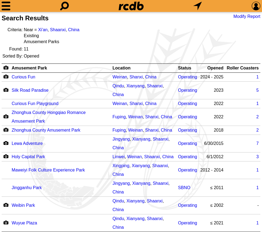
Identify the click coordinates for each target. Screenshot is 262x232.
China (73, 29)
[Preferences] (256, 6)
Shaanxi (58, 29)
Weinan (119, 77)
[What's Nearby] (197, 6)
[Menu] (6, 6)
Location (121, 68)
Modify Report (246, 16)
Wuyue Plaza (24, 223)
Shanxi (136, 77)
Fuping (119, 117)
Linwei (118, 156)
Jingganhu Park (27, 187)
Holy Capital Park (28, 156)
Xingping (120, 165)
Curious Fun (23, 77)
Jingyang (121, 139)
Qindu (118, 86)
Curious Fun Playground (35, 103)
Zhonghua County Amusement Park (46, 130)
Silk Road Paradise (30, 90)
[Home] (131, 6)
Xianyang (136, 86)
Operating (187, 77)
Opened (215, 68)
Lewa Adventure (27, 143)
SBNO (184, 187)
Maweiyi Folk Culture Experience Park (48, 170)
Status (184, 68)
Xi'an (43, 29)
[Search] (64, 6)
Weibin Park (23, 205)
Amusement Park (29, 68)
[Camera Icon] (5, 76)
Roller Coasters (243, 68)
